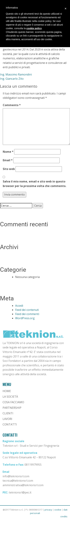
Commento (12, 105)
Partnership (12, 408)
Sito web (9, 169)
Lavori (7, 419)
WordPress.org (25, 318)
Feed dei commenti (27, 314)
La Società (10, 396)
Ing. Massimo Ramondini (16, 74)
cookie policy (34, 28)
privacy (48, 509)
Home (7, 391)
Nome (8, 152)
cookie (57, 509)
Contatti (10, 424)
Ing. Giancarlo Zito (12, 79)
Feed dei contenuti (27, 310)
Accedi (19, 306)
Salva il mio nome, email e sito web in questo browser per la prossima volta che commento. (34, 184)
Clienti (8, 413)
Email (8, 160)
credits (63, 516)
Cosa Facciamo (13, 402)
